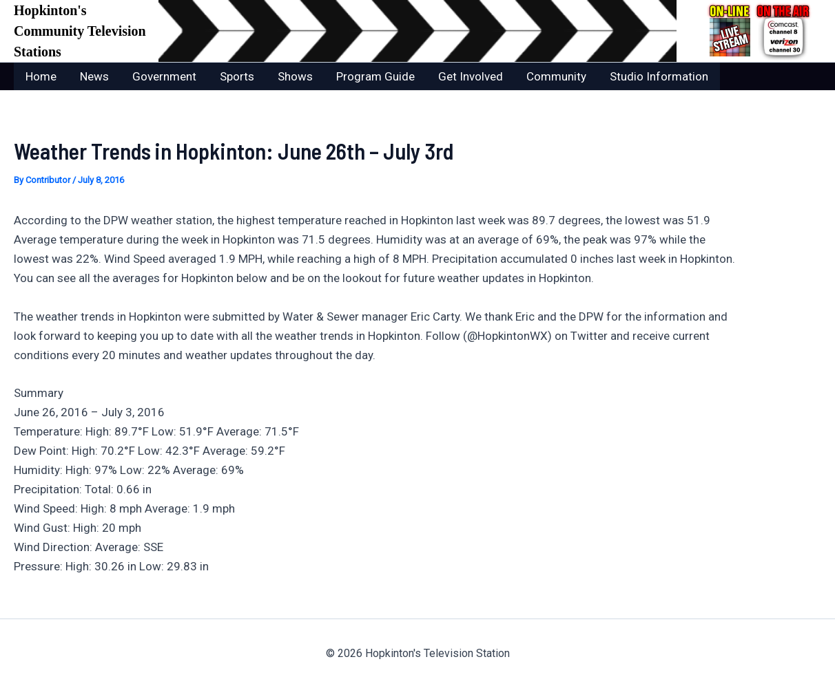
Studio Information (659, 76)
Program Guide (375, 76)
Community (556, 76)
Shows (295, 76)
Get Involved (470, 76)
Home (40, 76)
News (94, 76)
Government (164, 76)
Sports (237, 76)
